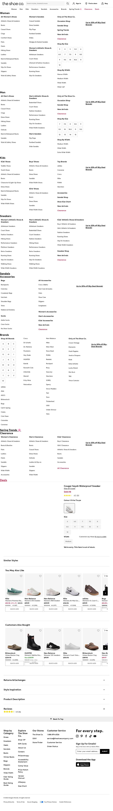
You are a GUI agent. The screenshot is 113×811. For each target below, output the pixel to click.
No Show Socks (6, 329)
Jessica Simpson (74, 355)
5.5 (75, 49)
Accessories (62, 193)
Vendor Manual (21, 777)
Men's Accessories (46, 316)
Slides (31, 38)
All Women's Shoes (9, 17)
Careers (21, 752)
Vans (47, 414)
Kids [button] (27, 9)
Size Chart (22, 786)
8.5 (81, 54)
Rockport (49, 364)
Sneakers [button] (34, 9)
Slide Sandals (34, 146)
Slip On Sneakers (63, 241)
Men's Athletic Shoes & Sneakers (38, 97)
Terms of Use (21, 802)
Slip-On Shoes (6, 67)
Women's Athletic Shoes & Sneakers (40, 49)
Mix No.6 (72, 372)
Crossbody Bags (6, 293)
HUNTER (27, 359)
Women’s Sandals (36, 17)
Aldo (2, 391)
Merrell (26, 376)
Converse (60, 170)
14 (70, 135)
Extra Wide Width (63, 152)
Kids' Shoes (5, 162)
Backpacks (5, 285)
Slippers (4, 71)
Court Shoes (33, 59)
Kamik (26, 364)
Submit (105, 751)
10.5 (75, 60)
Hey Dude (27, 355)
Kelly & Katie (73, 364)
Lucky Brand (73, 368)
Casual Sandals (34, 21)
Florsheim (27, 351)
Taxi (47, 393)
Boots (3, 25)
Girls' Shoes (34, 189)
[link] (13, 602)
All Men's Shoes (7, 96)
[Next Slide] (105, 593)
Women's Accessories (47, 312)
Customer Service (54, 742)
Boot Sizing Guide (8, 784)
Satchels (4, 297)
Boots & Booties (6, 445)
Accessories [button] (54, 9)
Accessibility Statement (23, 761)
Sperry (48, 384)
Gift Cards (22, 744)
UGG (47, 405)
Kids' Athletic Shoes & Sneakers (70, 220)
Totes (3, 306)
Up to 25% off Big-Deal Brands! (95, 54)
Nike (59, 178)
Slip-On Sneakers (35, 76)
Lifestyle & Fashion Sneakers (39, 63)
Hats (40, 293)
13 (65, 135)
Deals (97, 9)
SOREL (48, 380)
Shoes (6, 737)
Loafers (3, 55)
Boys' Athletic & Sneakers (66, 224)
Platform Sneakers (7, 247)
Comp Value (23, 766)
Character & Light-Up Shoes (11, 183)
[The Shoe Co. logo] (13, 3)
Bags (3, 280)
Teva (47, 397)
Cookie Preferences (65, 802)
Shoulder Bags (6, 301)
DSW (35, 738)
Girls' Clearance (63, 445)
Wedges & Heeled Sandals (38, 42)
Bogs (2, 404)
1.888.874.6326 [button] (53, 734)
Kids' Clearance (64, 437)
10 (70, 60)
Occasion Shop (63, 21)
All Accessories (45, 280)
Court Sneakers (34, 235)
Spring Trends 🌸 (75, 9)
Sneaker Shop (63, 251)
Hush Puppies (73, 351)
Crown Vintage (74, 343)
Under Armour (51, 410)
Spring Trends (63, 30)
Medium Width (62, 79)
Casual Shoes (5, 29)
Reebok (49, 359)
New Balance (51, 338)
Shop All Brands (7, 339)
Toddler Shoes (6, 166)
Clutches (4, 289)
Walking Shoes (6, 264)
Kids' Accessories (46, 320)
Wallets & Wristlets (8, 310)
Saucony (49, 372)
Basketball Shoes (35, 103)
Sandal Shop (62, 26)
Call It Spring (5, 408)
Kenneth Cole (28, 368)
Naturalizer (28, 384)
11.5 (81, 129)
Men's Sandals (35, 134)
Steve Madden (51, 389)
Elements (72, 347)
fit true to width (100, 537)
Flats (2, 42)
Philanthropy (23, 756)
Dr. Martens (28, 347)
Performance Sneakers (37, 67)
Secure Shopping (32, 802)
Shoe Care (42, 297)
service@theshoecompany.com (60, 738)
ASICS (3, 395)
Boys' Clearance (63, 441)
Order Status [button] (52, 746)
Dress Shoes (5, 117)
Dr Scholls (27, 343)
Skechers (60, 187)
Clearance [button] (88, 9)
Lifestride (27, 372)
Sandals (44, 9)
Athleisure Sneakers (36, 55)
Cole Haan (4, 416)
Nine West (50, 347)
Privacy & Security (9, 802)
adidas (59, 166)
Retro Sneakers (6, 251)
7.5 (70, 54)
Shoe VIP (21, 740)
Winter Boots (9, 757)
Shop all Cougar (69, 489)
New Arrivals (62, 34)
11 (80, 60)
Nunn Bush (50, 351)
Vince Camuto (74, 380)
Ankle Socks (5, 320)
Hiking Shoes (5, 50)
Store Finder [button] (38, 742)
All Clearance (63, 468)
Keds (70, 360)
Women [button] (14, 9)
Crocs (59, 174)
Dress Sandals (34, 25)
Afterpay (22, 782)
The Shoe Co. (38, 734)
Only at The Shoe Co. (66, 17)
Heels (3, 46)
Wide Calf (61, 87)
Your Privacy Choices (48, 802)
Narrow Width (62, 74)
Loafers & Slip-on (35, 462)
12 (59, 65)
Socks (3, 316)
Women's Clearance (9, 437)
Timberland (50, 401)
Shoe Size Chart (64, 202)
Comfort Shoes (6, 38)
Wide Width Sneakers (37, 128)
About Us (22, 748)
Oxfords (3, 130)
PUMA (59, 183)
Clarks (3, 412)
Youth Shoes (5, 170)
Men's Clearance (36, 437)
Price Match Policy (23, 771)
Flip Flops (32, 29)
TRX (70, 376)
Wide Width (61, 83)
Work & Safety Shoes (8, 76)
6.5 (59, 54)
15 (75, 135)
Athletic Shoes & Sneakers (10, 21)
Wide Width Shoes (7, 204)
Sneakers (7, 741)
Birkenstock (5, 399)
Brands (6, 769)
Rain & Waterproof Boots (10, 59)
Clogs (3, 34)
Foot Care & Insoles (45, 289)
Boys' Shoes (34, 162)
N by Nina (27, 380)
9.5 (65, 60)
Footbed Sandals (35, 34)
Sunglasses (42, 306)
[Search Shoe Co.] (45, 4)
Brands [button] (63, 9)
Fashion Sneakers (35, 111)
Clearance (61, 39)
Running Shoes (34, 71)
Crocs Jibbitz (43, 285)
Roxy (48, 368)
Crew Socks (5, 324)
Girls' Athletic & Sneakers (66, 228)
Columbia (4, 420)
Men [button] (21, 9)
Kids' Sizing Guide (8, 778)
